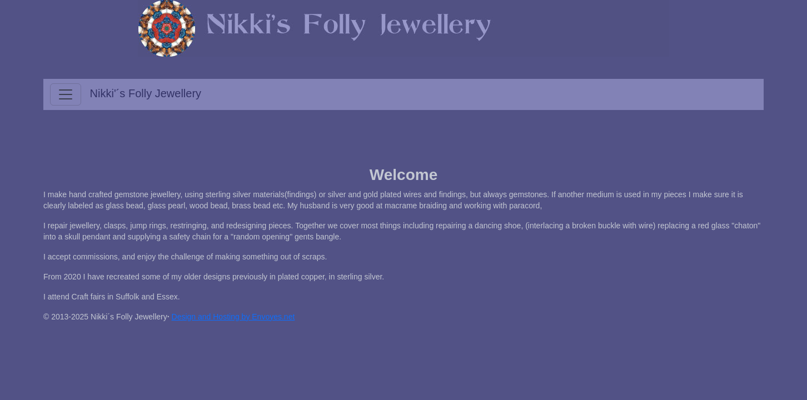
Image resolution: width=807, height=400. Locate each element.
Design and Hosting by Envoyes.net (233, 316)
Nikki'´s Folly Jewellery (146, 93)
